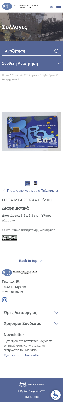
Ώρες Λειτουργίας (20, 312)
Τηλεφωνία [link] (32, 75)
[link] (55, 395)
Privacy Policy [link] (31, 396)
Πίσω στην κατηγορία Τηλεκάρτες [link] (33, 190)
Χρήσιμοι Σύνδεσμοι (23, 323)
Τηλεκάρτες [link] (48, 75)
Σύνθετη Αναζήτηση (20, 63)
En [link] (51, 6)
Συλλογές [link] (17, 75)
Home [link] (5, 75)
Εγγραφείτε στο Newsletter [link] (21, 355)
